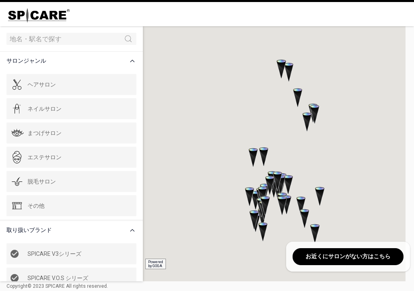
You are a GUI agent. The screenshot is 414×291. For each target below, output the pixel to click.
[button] (70, 61)
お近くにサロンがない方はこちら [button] (348, 256)
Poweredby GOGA (150, 264)
